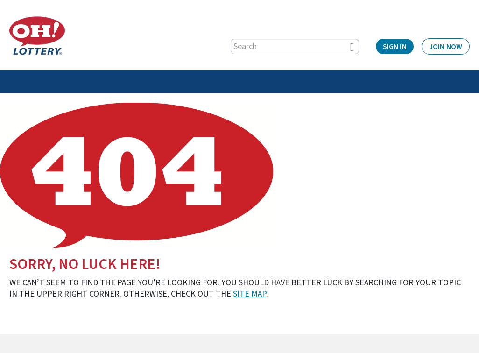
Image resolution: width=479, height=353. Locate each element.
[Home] (37, 35)
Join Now (445, 47)
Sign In (395, 47)
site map (249, 294)
